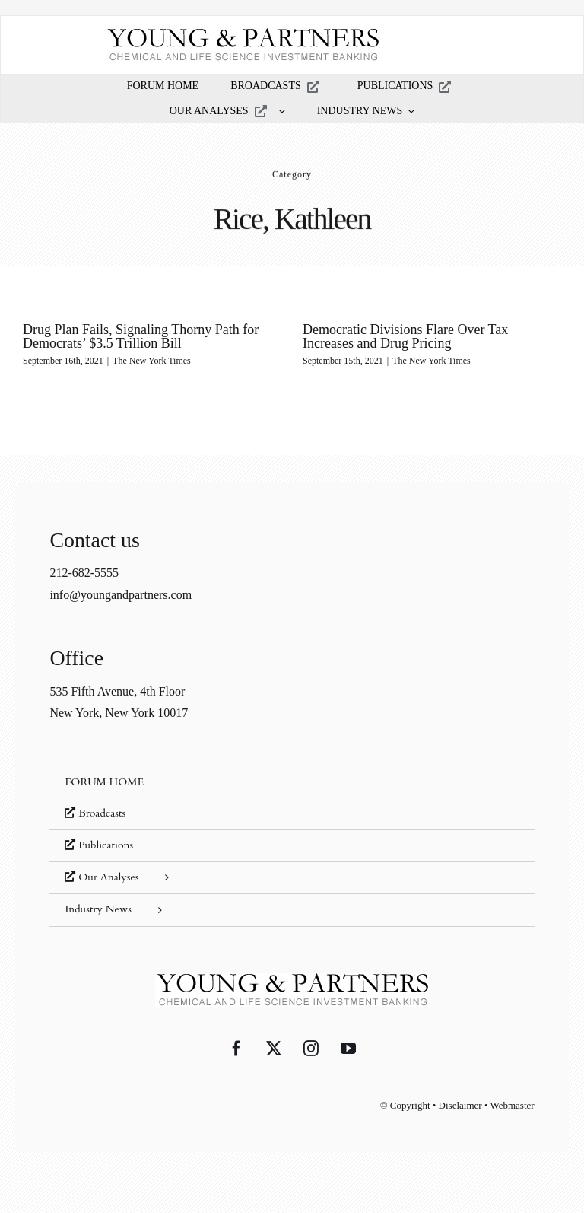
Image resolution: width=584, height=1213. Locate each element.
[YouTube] (348, 1048)
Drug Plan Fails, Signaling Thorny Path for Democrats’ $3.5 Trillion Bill (141, 336)
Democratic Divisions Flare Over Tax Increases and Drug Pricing (405, 336)
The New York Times (152, 360)
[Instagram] (311, 1048)
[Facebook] (236, 1048)
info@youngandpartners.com (120, 594)
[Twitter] (273, 1048)
